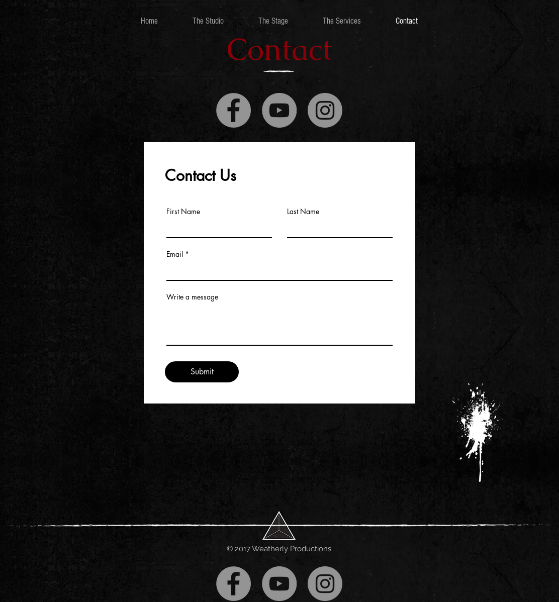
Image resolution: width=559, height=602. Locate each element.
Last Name (303, 211)
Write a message (192, 296)
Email (174, 254)
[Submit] (202, 371)
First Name (183, 211)
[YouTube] (279, 110)
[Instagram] (325, 110)
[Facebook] (233, 110)
